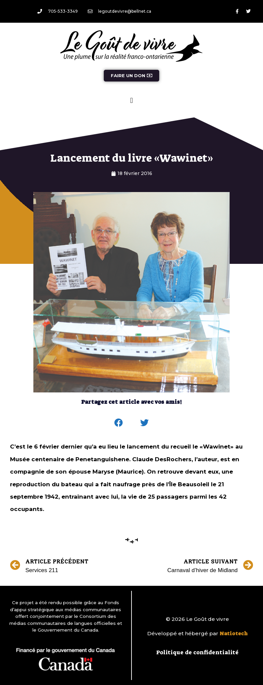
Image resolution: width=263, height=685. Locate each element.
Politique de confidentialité (197, 652)
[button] (131, 100)
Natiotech (234, 633)
